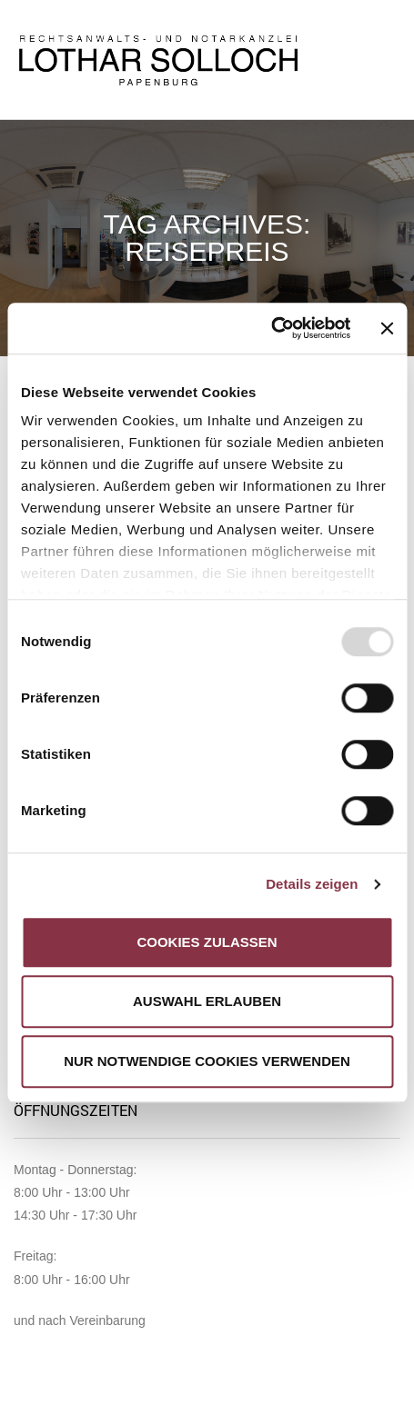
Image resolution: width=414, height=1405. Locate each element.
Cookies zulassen (206, 942)
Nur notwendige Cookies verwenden (207, 1061)
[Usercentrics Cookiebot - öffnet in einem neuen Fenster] (271, 328)
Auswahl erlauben (207, 1001)
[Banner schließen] (386, 328)
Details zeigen (312, 884)
